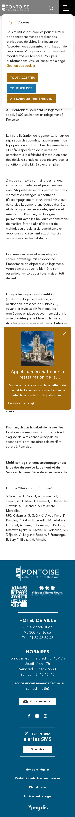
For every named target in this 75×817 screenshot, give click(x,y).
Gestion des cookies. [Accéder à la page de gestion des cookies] (21, 66)
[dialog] (37, 61)
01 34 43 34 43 (41, 638)
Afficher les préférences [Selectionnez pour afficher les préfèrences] (31, 99)
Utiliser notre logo (37, 796)
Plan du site (37, 787)
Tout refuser (21, 88)
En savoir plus (21, 403)
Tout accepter (22, 78)
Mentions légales (37, 769)
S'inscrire (37, 749)
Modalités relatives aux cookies (37, 778)
